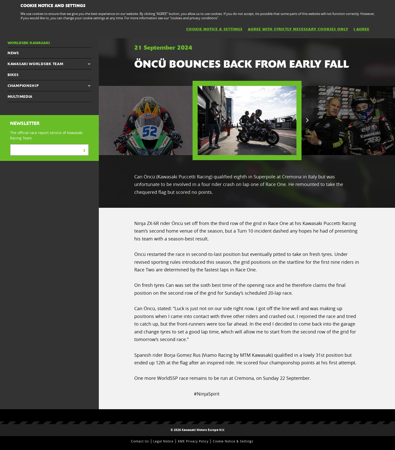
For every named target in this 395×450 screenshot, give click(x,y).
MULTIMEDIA (20, 96)
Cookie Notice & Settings (233, 441)
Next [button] (307, 120)
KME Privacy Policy (193, 441)
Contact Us (140, 441)
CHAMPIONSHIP (23, 85)
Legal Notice (163, 441)
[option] (247, 120)
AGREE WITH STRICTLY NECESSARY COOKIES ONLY (298, 29)
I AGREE (361, 29)
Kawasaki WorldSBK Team (35, 64)
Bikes (13, 74)
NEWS (13, 53)
